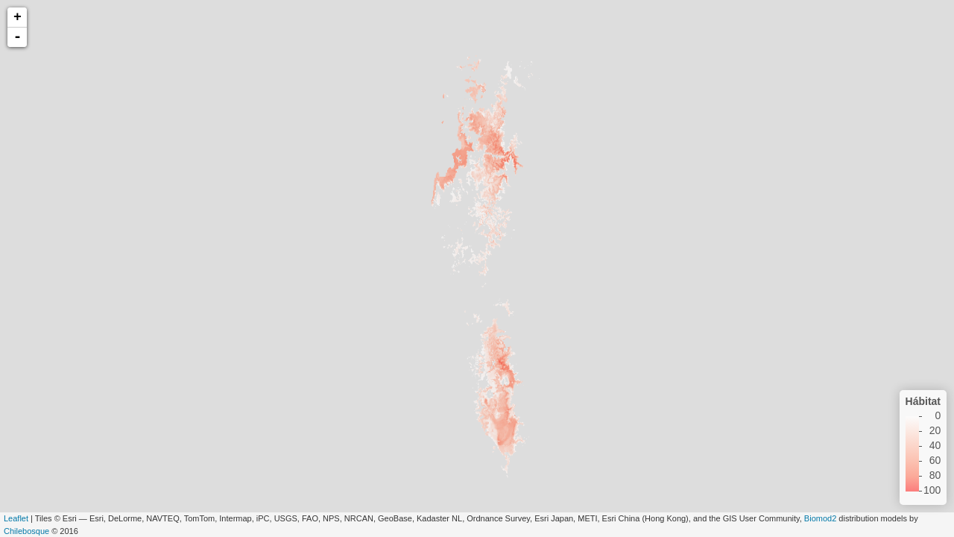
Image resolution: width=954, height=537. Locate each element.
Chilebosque (26, 531)
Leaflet (16, 518)
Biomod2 (820, 518)
